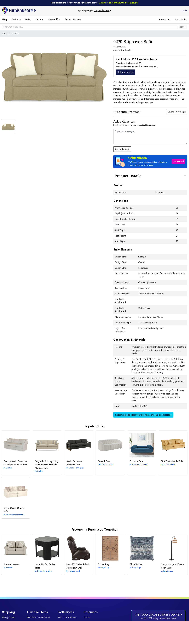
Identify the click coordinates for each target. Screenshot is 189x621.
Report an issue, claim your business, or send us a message (143, 414)
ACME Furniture (106, 464)
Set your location (125, 72)
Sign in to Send (122, 149)
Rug (103, 564)
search (183, 26)
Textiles (136, 564)
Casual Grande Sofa (13, 510)
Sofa (104, 461)
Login (184, 10)
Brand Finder (181, 19)
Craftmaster (126, 50)
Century (9, 467)
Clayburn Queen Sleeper (15, 463)
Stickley (40, 471)
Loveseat (11, 564)
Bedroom (16, 19)
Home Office (54, 19)
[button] (150, 161)
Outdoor (39, 19)
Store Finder (164, 19)
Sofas (5, 33)
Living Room (8, 617)
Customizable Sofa (172, 461)
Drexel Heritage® (76, 467)
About (87, 617)
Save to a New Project (177, 111)
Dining (28, 19)
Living (5, 19)
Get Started (178, 161)
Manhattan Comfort (139, 464)
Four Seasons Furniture (15, 514)
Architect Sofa (74, 463)
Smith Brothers (169, 464)
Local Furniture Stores (38, 617)
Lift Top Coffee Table (45, 566)
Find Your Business (67, 617)
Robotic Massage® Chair (78, 566)
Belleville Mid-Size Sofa (46, 465)
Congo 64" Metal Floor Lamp (173, 566)
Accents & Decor (73, 19)
